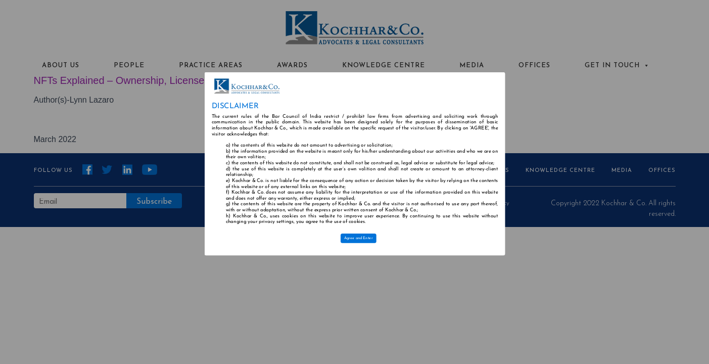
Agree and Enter (358, 238)
